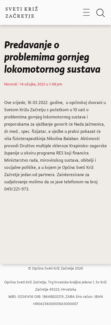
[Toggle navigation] (86, 12)
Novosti (10, 84)
